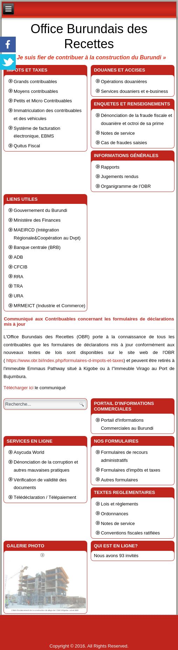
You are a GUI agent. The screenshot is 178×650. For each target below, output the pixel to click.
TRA (18, 286)
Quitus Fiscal (27, 145)
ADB (18, 257)
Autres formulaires (119, 479)
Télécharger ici (18, 387)
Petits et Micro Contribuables (43, 100)
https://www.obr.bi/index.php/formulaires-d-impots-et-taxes (65, 360)
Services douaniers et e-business (134, 91)
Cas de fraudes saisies (124, 142)
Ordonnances (114, 513)
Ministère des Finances (37, 220)
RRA (18, 276)
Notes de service (118, 133)
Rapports (110, 167)
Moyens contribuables (36, 91)
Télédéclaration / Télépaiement (45, 497)
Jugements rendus (119, 176)
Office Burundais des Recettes (89, 36)
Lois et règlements (119, 504)
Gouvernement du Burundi (40, 210)
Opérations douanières (124, 81)
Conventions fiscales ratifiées (130, 532)
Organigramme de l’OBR (126, 186)
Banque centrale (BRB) (37, 247)
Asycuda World (29, 452)
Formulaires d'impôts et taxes (130, 470)
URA (18, 295)
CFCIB (20, 266)
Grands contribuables (35, 81)
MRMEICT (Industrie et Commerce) (49, 305)
